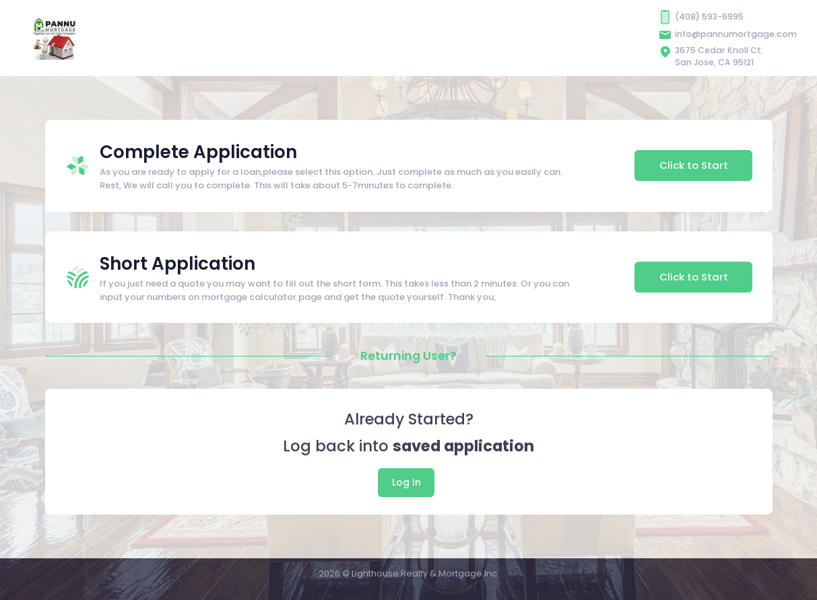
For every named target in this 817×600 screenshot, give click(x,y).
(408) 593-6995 (709, 16)
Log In (406, 482)
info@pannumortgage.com (736, 34)
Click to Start (693, 165)
